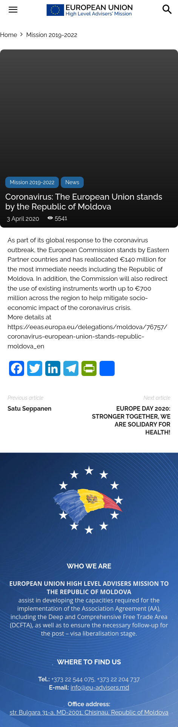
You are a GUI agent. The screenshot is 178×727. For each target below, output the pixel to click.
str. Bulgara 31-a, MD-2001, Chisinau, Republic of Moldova (89, 609)
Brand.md (105, 709)
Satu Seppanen (30, 306)
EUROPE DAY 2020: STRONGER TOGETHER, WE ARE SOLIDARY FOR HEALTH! (131, 317)
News (72, 80)
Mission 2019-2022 (51, 35)
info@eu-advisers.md (100, 584)
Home (8, 35)
